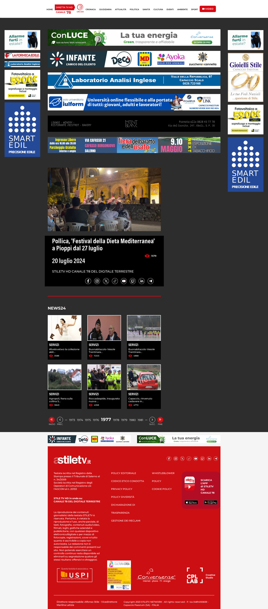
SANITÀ (146, 9)
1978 (116, 420)
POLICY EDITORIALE (123, 473)
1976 (96, 420)
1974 (80, 420)
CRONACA (91, 9)
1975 (88, 420)
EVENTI (170, 9)
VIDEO (207, 8)
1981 (140, 420)
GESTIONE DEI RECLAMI (125, 520)
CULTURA (158, 9)
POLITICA (134, 9)
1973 (72, 420)
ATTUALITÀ (120, 9)
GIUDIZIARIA (105, 9)
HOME (50, 9)
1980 (132, 420)
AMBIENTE (182, 9)
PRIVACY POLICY (121, 488)
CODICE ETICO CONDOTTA (127, 481)
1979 (124, 420)
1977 (106, 419)
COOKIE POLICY (162, 488)
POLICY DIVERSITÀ (122, 496)
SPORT (194, 9)
